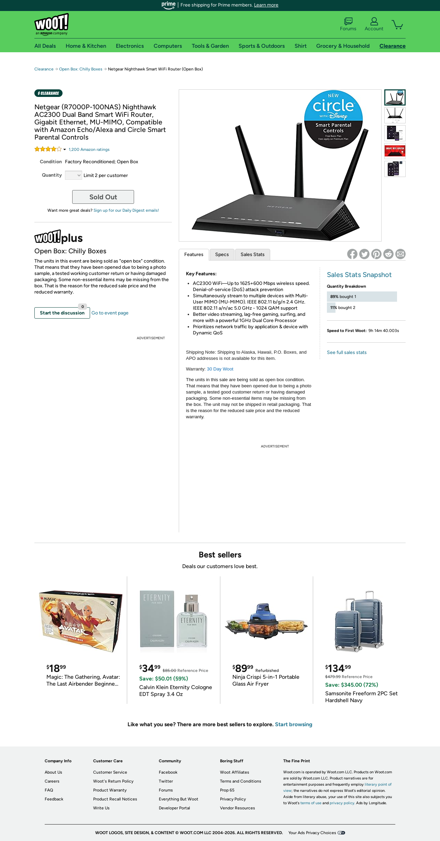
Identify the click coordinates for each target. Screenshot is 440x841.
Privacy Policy (233, 799)
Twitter (166, 781)
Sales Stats (253, 254)
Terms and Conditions (240, 781)
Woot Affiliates (234, 772)
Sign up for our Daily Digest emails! (126, 210)
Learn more (266, 5)
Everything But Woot (178, 799)
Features (194, 254)
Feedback (54, 799)
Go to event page (110, 313)
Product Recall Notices (115, 799)
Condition (51, 162)
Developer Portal (174, 808)
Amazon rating (89, 149)
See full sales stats (347, 352)
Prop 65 (227, 790)
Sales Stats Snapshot (359, 274)
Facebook (168, 772)
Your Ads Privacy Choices (312, 832)
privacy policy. (342, 803)
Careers (52, 781)
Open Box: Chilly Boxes (80, 69)
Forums (348, 24)
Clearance (44, 69)
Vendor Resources (237, 808)
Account (374, 24)
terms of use (310, 803)
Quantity (52, 175)
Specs (222, 254)
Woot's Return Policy (113, 781)
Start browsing (293, 724)
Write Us (101, 808)
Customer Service (110, 772)
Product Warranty (109, 790)
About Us (53, 772)
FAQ (49, 790)
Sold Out (103, 197)
